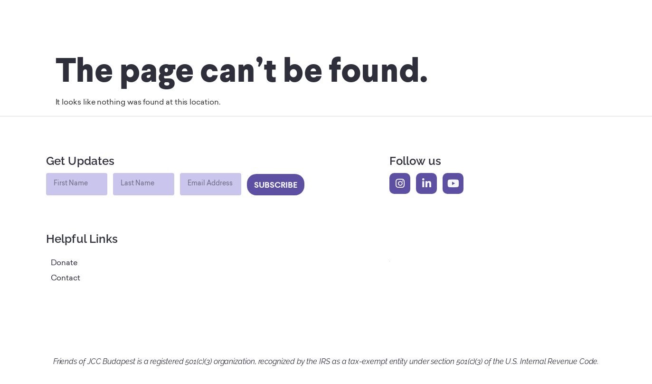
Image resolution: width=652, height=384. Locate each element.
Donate (64, 263)
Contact (65, 278)
